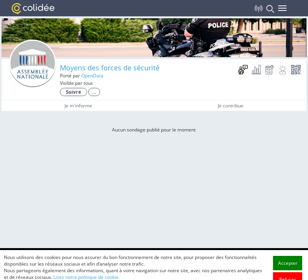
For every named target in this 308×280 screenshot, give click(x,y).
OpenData (92, 75)
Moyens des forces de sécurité (109, 67)
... (94, 92)
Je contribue (230, 105)
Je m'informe (78, 105)
